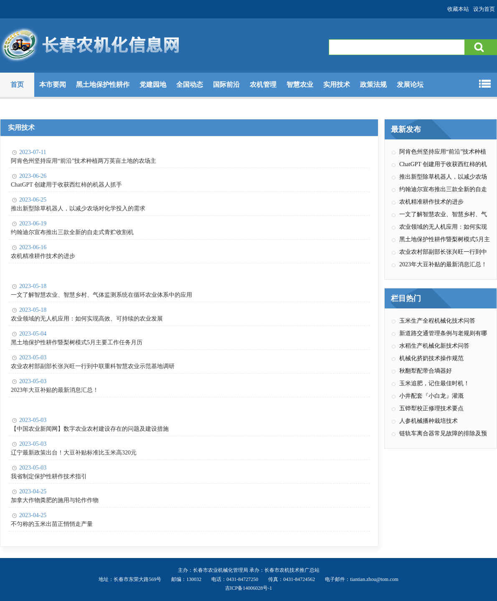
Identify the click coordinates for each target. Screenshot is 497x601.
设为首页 (484, 9)
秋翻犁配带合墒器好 (425, 371)
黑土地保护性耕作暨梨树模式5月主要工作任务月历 (76, 342)
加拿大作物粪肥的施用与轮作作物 (55, 500)
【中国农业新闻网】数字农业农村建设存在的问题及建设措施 (90, 429)
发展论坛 (410, 84)
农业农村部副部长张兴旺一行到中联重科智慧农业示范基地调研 (93, 366)
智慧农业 (300, 84)
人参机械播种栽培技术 (428, 421)
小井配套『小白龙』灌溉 (431, 396)
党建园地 (152, 84)
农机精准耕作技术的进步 (43, 256)
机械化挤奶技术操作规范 (431, 358)
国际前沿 (226, 84)
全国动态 (189, 84)
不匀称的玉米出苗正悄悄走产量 (52, 524)
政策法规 (373, 84)
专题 (468, 83)
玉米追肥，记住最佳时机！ (434, 383)
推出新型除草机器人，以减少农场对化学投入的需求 (78, 208)
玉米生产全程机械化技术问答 (437, 321)
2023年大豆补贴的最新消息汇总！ (55, 390)
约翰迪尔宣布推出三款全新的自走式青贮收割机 (72, 232)
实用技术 (336, 84)
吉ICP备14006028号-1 (248, 588)
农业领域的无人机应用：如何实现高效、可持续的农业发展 (87, 319)
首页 (17, 84)
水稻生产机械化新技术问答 (434, 346)
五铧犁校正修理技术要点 (431, 408)
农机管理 (263, 84)
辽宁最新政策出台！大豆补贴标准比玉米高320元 (74, 452)
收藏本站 (458, 9)
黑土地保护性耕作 (102, 84)
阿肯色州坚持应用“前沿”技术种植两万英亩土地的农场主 (83, 161)
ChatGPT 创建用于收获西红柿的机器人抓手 (66, 185)
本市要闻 (52, 84)
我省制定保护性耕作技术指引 (49, 476)
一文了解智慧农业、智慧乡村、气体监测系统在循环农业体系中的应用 (101, 295)
